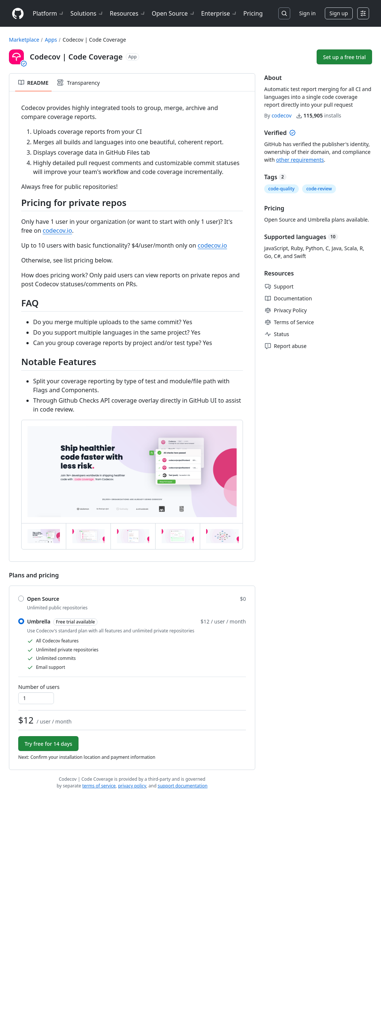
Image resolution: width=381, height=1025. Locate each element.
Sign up (339, 13)
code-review (319, 189)
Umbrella (62, 622)
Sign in (307, 13)
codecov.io (57, 230)
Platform (48, 13)
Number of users (39, 686)
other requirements (300, 159)
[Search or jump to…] (284, 13)
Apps (51, 39)
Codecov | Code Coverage (94, 39)
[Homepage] (18, 13)
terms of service (99, 786)
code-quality (281, 189)
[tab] (44, 536)
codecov (282, 115)
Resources (128, 13)
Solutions (87, 13)
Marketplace (24, 39)
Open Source (173, 13)
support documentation (183, 786)
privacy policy (132, 786)
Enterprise (219, 13)
